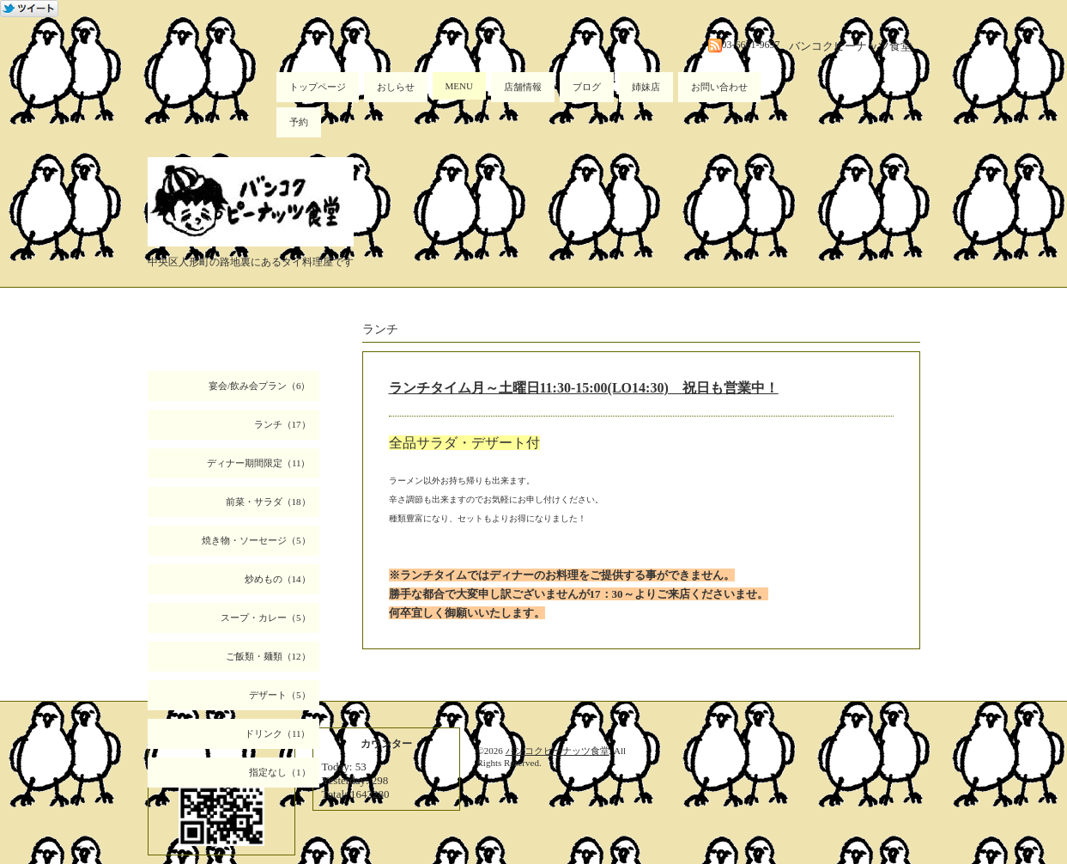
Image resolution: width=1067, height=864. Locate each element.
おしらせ (396, 87)
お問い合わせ (719, 87)
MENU (459, 86)
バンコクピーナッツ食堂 (557, 750)
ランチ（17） (282, 424)
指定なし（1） (280, 772)
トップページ (317, 87)
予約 (298, 122)
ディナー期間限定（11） (259, 463)
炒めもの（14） (278, 579)
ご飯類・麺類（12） (268, 656)
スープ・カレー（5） (266, 617)
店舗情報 (523, 87)
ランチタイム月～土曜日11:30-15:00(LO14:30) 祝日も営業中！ (584, 387)
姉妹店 (646, 87)
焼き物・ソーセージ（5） (256, 540)
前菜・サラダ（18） (268, 501)
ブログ (587, 87)
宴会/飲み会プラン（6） (260, 385)
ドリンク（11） (278, 733)
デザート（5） (280, 695)
